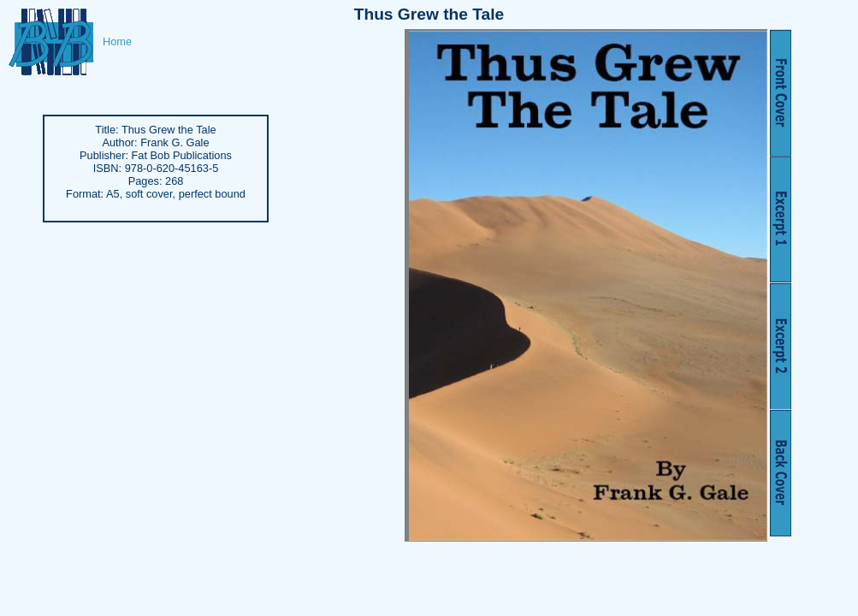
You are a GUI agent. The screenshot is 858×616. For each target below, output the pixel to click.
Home (117, 41)
